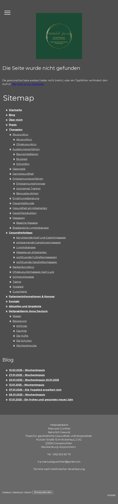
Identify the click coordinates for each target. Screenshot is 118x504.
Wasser (17, 316)
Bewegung (20, 321)
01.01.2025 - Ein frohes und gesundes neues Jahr (41, 399)
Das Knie (21, 330)
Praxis (13, 124)
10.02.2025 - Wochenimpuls (27, 370)
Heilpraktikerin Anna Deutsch (28, 311)
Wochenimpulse (26, 345)
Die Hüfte (22, 335)
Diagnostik (19, 168)
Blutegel (21, 159)
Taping (17, 281)
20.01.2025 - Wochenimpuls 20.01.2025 (34, 380)
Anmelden (111, 495)
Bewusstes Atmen (27, 193)
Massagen (19, 218)
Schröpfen (22, 164)
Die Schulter (24, 340)
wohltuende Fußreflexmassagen (36, 257)
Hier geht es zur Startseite (28, 84)
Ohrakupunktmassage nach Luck (33, 272)
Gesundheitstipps (20, 232)
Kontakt (14, 301)
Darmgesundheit (23, 173)
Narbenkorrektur (23, 267)
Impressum (6, 492)
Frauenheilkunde (23, 203)
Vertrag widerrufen (42, 492)
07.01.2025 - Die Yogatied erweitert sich (35, 389)
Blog (12, 114)
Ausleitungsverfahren (26, 149)
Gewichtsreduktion (24, 213)
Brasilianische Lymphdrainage (31, 227)
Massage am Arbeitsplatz (31, 252)
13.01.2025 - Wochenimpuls (26, 384)
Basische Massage (27, 222)
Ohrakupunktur (26, 144)
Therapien (15, 129)
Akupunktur (20, 134)
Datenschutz (18, 492)
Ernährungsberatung (26, 198)
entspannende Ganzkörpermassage (38, 242)
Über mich (16, 119)
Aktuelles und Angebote (25, 306)
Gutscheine (20, 291)
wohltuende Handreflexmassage (36, 262)
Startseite (15, 110)
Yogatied (18, 286)
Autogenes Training (28, 188)
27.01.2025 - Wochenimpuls (27, 375)
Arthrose (21, 326)
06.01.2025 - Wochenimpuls (27, 394)
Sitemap (27, 492)
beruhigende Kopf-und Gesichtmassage (41, 237)
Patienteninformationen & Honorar (32, 296)
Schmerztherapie (23, 276)
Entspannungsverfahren (28, 178)
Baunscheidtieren (27, 154)
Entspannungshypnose (30, 183)
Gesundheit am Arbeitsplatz (30, 208)
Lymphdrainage (26, 247)
